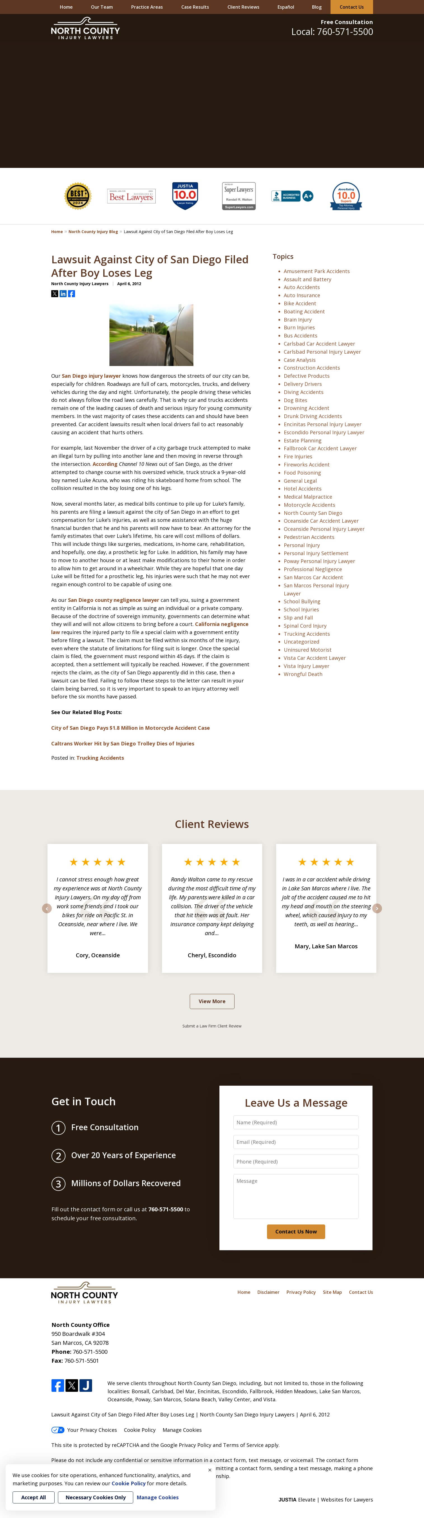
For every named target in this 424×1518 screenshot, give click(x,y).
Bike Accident (300, 303)
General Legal (300, 480)
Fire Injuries (298, 456)
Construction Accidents (312, 367)
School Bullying (302, 601)
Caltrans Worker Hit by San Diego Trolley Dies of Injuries (122, 743)
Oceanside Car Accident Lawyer (321, 520)
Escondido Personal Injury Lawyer (324, 432)
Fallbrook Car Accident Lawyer (320, 448)
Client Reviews (243, 7)
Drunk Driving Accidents (313, 416)
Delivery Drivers (303, 384)
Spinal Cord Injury (305, 625)
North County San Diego (313, 513)
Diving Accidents (304, 392)
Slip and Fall (298, 617)
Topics (283, 256)
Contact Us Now (296, 1231)
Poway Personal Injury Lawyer (319, 561)
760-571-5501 (81, 1360)
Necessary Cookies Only (95, 1497)
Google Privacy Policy (185, 1445)
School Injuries (301, 609)
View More (212, 1001)
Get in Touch (83, 1101)
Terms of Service (243, 1445)
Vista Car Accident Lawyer (315, 657)
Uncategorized (301, 641)
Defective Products (307, 375)
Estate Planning (303, 440)
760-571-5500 (90, 1351)
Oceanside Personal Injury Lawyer (324, 528)
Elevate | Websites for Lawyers (325, 1499)
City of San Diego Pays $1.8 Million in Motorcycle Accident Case (130, 727)
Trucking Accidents (100, 757)
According (105, 464)
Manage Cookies (182, 1430)
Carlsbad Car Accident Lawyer (319, 343)
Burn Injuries (299, 327)
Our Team (102, 7)
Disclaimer (268, 1292)
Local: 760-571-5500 (332, 31)
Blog (317, 7)
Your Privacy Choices (84, 1430)
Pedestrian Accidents (309, 537)
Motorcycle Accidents (309, 504)
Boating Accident (304, 311)
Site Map (332, 1292)
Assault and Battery (307, 279)
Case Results (195, 7)
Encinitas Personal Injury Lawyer (323, 424)
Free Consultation (347, 22)
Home (66, 7)
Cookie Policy (140, 1430)
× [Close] (210, 1470)
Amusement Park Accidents (317, 271)
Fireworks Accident (307, 464)
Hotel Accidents (303, 488)
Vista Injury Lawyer (306, 666)
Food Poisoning (302, 472)
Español (286, 7)
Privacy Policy (301, 1292)
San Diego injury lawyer (91, 375)
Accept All (33, 1497)
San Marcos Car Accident (313, 577)
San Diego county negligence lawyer (113, 600)
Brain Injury (298, 319)
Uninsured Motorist (308, 649)
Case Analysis (300, 359)
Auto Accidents (302, 287)
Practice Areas (147, 7)
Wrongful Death (303, 674)
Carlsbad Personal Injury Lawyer (322, 351)
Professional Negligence (313, 569)
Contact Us (352, 7)
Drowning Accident (306, 408)
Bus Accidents (300, 335)
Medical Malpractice (308, 496)
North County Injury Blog (93, 231)
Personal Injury (302, 545)
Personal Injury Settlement (316, 553)
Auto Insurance (302, 295)
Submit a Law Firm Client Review (212, 1026)
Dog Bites (295, 400)
